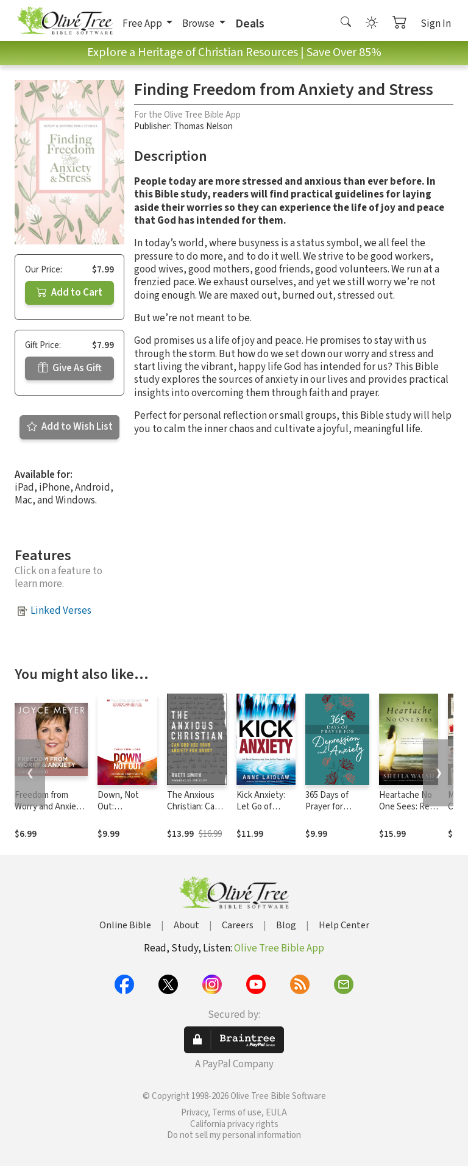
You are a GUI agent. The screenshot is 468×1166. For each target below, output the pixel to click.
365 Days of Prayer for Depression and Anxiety (335, 812)
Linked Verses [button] (60, 610)
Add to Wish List (70, 426)
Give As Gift (70, 368)
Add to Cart (69, 292)
